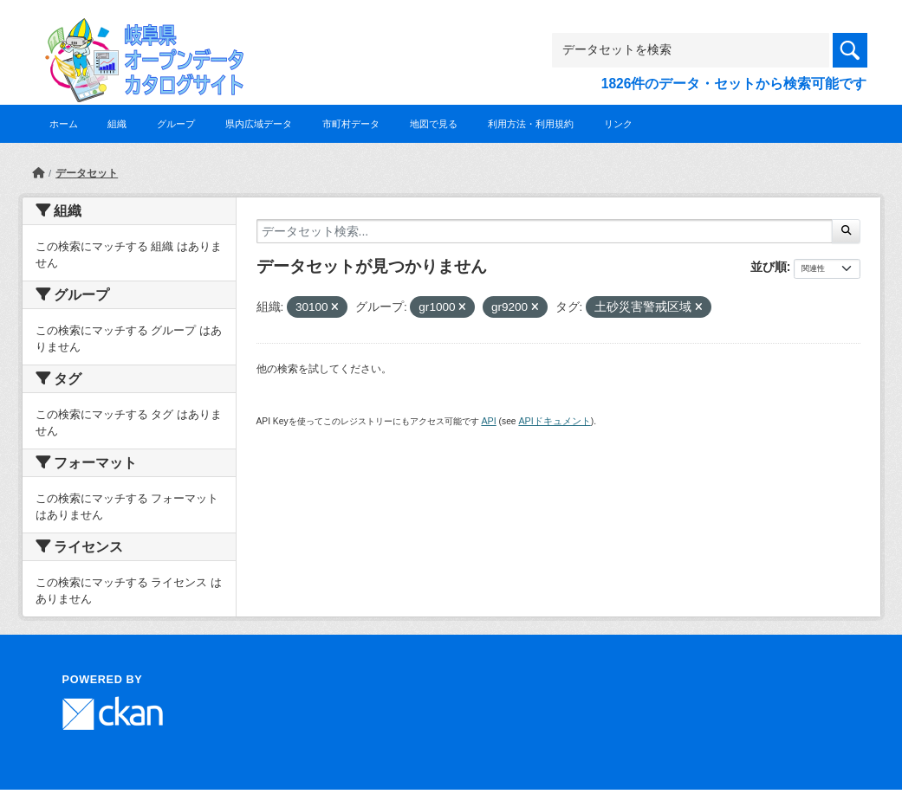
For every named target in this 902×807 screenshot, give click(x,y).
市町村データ (351, 124)
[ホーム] (38, 173)
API (488, 421)
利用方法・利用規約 (531, 124)
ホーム (63, 124)
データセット (86, 173)
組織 (117, 124)
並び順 (768, 267)
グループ (176, 124)
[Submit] (846, 231)
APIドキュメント (554, 421)
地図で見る (433, 124)
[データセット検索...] (545, 231)
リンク (618, 124)
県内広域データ (258, 124)
